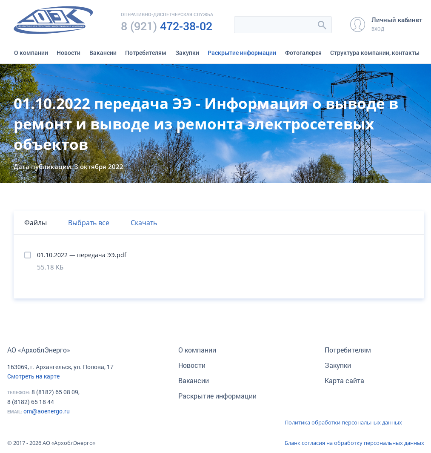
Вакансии (103, 53)
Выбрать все (88, 222)
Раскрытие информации (242, 53)
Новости (68, 53)
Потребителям (145, 53)
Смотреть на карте (33, 376)
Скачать (144, 222)
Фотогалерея (303, 53)
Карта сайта (344, 380)
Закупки (187, 53)
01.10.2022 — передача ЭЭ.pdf (81, 255)
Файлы (35, 222)
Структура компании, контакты (375, 53)
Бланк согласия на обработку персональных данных (354, 443)
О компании (31, 53)
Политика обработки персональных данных (343, 422)
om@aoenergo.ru (46, 411)
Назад (23, 79)
